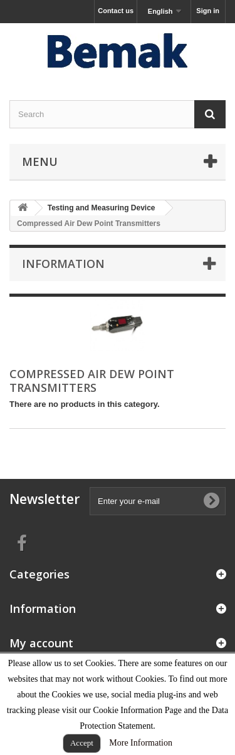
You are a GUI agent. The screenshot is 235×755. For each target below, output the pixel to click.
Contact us (115, 10)
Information (63, 263)
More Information (140, 742)
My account (41, 642)
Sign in (207, 10)
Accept (81, 742)
